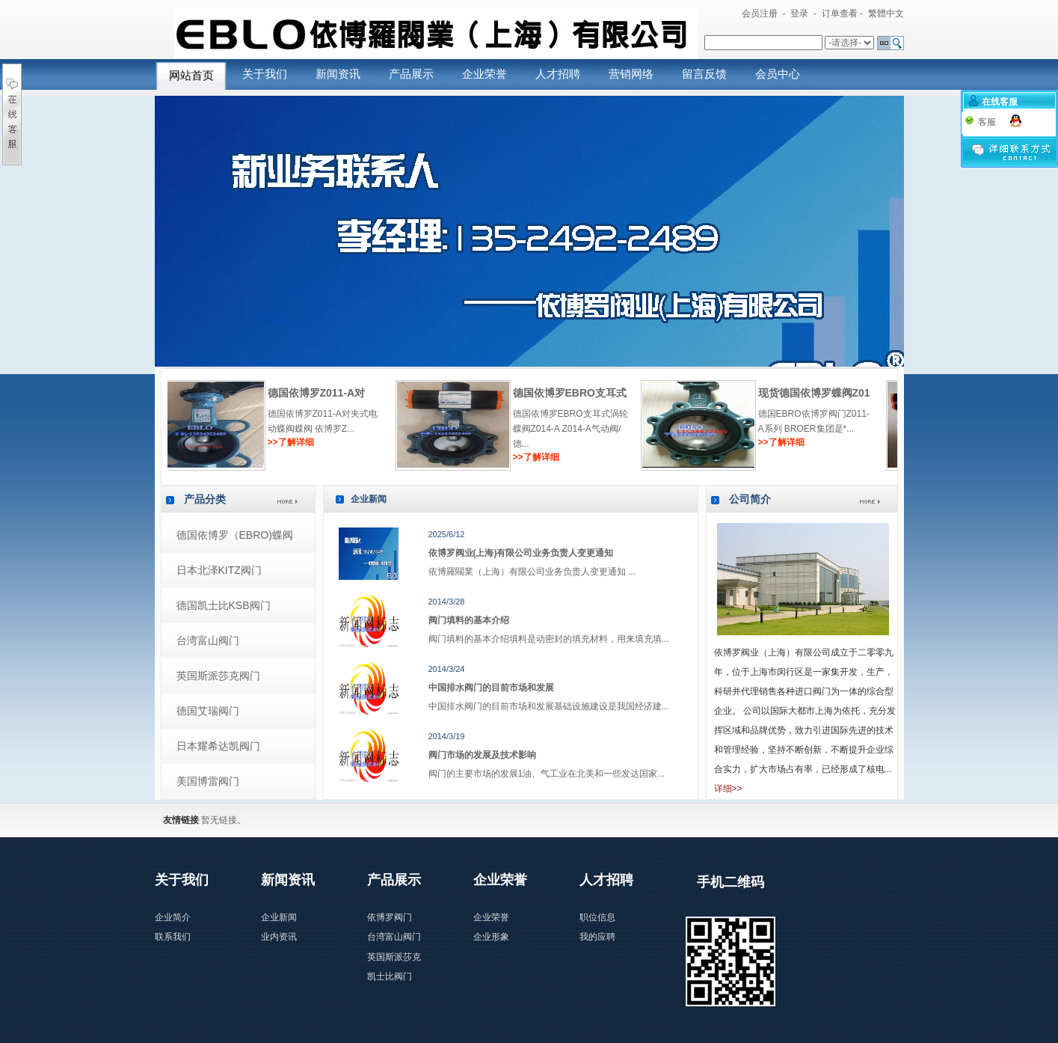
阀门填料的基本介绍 (468, 620)
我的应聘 (597, 937)
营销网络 (631, 74)
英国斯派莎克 (394, 957)
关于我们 (264, 74)
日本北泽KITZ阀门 (219, 570)
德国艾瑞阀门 (207, 711)
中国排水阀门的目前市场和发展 (491, 687)
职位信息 (597, 917)
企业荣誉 (484, 74)
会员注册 (760, 13)
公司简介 (750, 499)
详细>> (728, 788)
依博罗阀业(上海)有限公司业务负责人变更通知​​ (521, 553)
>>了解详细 (310, 442)
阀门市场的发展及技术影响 (482, 755)
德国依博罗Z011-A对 (581, 393)
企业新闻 (369, 499)
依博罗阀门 (389, 917)
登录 (799, 13)
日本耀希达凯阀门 (218, 746)
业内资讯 (279, 937)
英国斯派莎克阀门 (218, 676)
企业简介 (173, 917)
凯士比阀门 (389, 976)
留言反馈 (704, 74)
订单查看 (840, 13)
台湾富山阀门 (207, 640)
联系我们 (173, 937)
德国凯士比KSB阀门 (223, 605)
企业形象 (491, 937)
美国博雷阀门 (207, 781)
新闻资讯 (338, 74)
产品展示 (411, 74)
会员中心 (777, 74)
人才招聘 (557, 74)
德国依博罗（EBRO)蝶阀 (234, 535)
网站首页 (191, 76)
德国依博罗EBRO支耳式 (834, 393)
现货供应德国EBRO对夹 (344, 393)
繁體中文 (886, 13)
